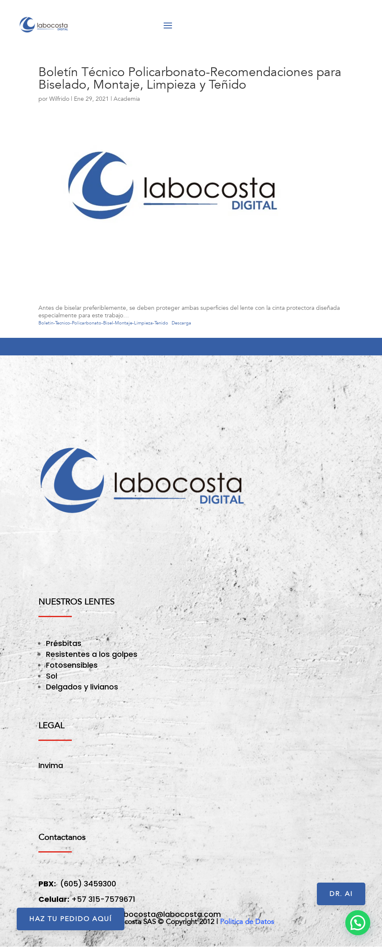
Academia (127, 98)
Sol (51, 676)
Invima (50, 765)
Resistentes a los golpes (91, 654)
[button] (357, 922)
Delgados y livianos (82, 687)
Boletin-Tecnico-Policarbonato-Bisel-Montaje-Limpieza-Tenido (103, 323)
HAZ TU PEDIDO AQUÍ (70, 919)
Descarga (181, 323)
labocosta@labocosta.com (169, 914)
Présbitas (64, 643)
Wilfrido (59, 98)
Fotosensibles (72, 665)
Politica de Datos (247, 921)
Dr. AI (341, 894)
